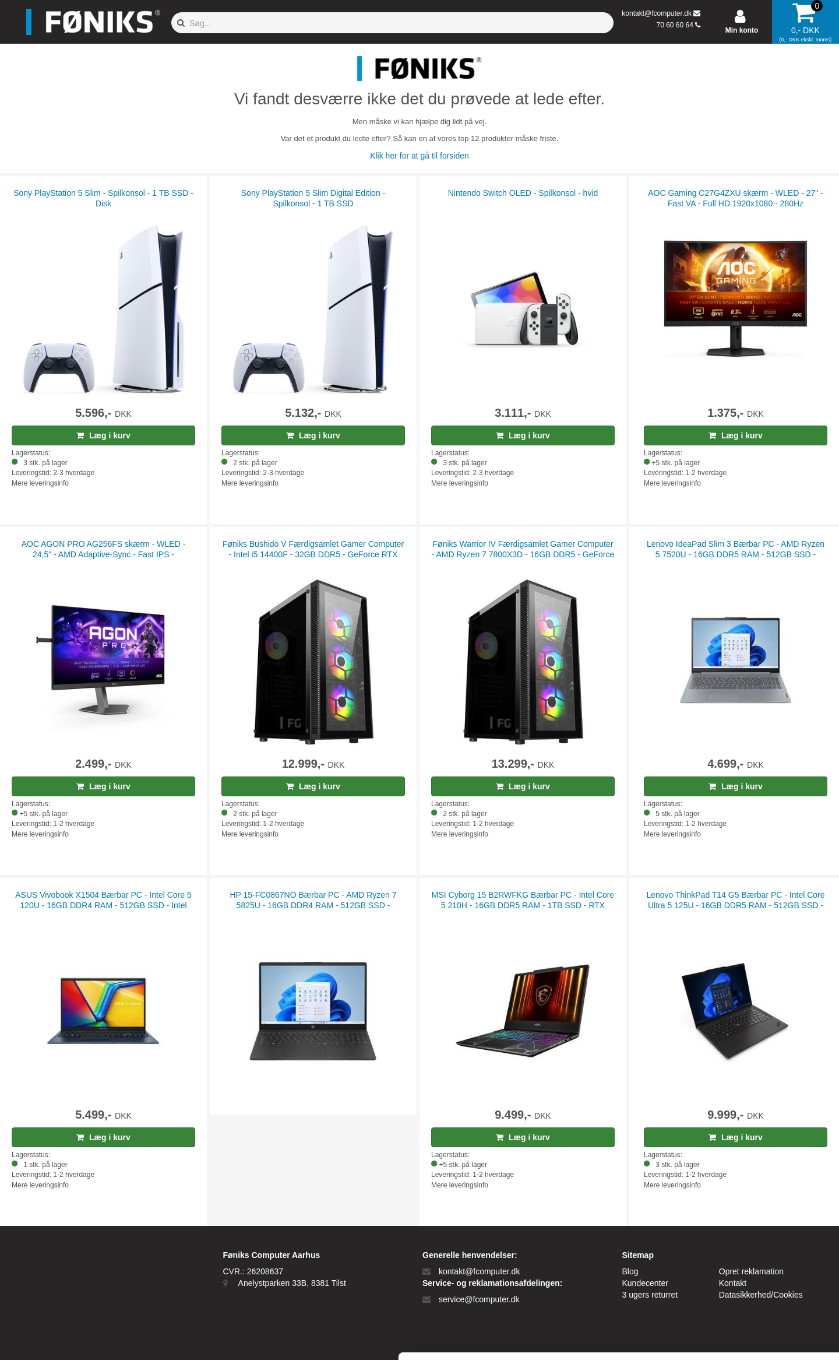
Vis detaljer (605, 1337)
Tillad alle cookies (741, 1236)
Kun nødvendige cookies (742, 1275)
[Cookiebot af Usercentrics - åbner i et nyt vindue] (75, 1337)
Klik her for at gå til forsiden (419, 155)
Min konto (742, 30)
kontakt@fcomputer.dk (657, 13)
